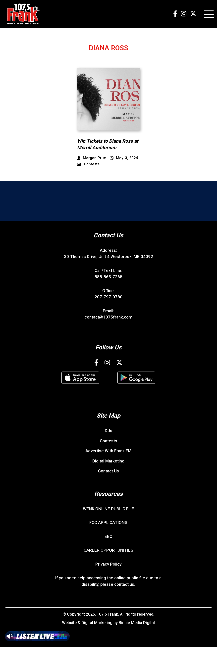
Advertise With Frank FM (108, 450)
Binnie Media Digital (137, 622)
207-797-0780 (108, 296)
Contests (88, 164)
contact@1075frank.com (108, 317)
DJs (108, 430)
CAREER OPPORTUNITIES (108, 550)
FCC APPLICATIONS (108, 522)
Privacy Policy (108, 564)
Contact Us (108, 470)
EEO (108, 536)
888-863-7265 (108, 276)
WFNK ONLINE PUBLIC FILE (108, 508)
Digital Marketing (108, 460)
